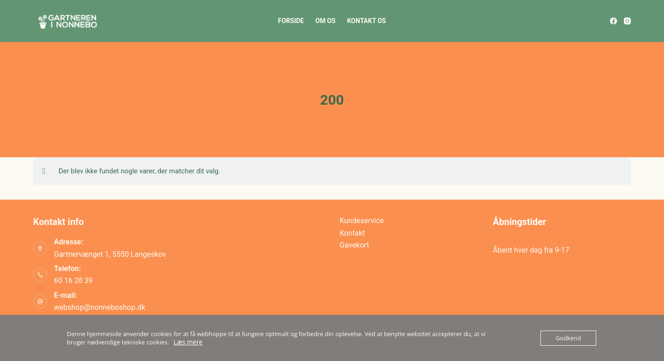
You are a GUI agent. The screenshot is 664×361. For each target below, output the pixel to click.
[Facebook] (613, 21)
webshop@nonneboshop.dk (99, 307)
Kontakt (352, 233)
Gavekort (354, 245)
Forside (291, 20)
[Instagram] (627, 21)
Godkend (568, 338)
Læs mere (188, 342)
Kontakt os (366, 20)
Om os (325, 20)
